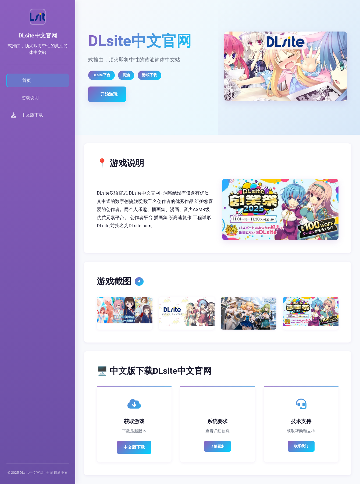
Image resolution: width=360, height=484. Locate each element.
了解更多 (217, 446)
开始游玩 (108, 94)
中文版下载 (134, 447)
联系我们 (301, 446)
